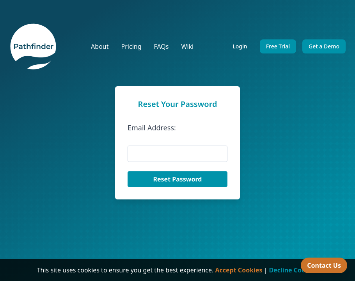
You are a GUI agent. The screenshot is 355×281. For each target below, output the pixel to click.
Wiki (187, 46)
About (99, 46)
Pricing (131, 46)
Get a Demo (324, 46)
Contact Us (324, 265)
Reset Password (177, 179)
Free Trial (278, 46)
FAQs (161, 46)
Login (240, 46)
